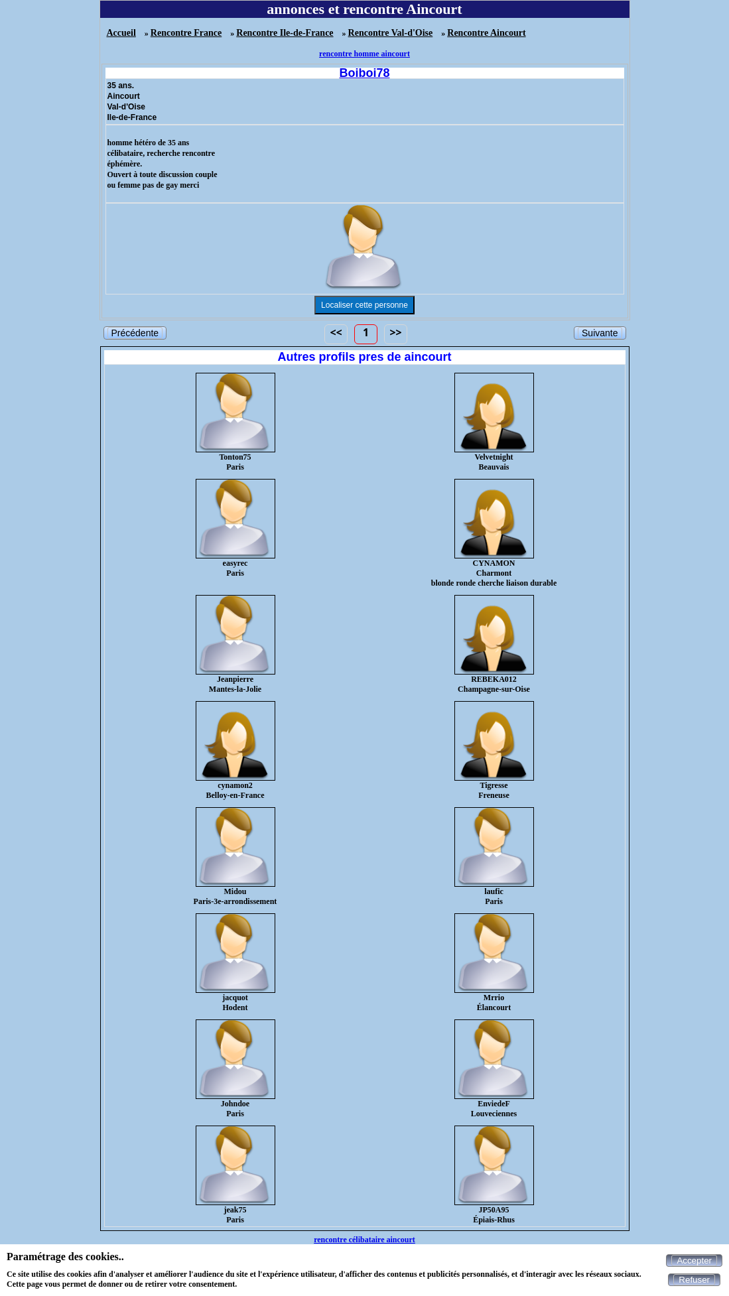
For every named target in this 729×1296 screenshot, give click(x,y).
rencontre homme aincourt (364, 53)
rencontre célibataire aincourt (364, 1239)
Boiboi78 (364, 73)
